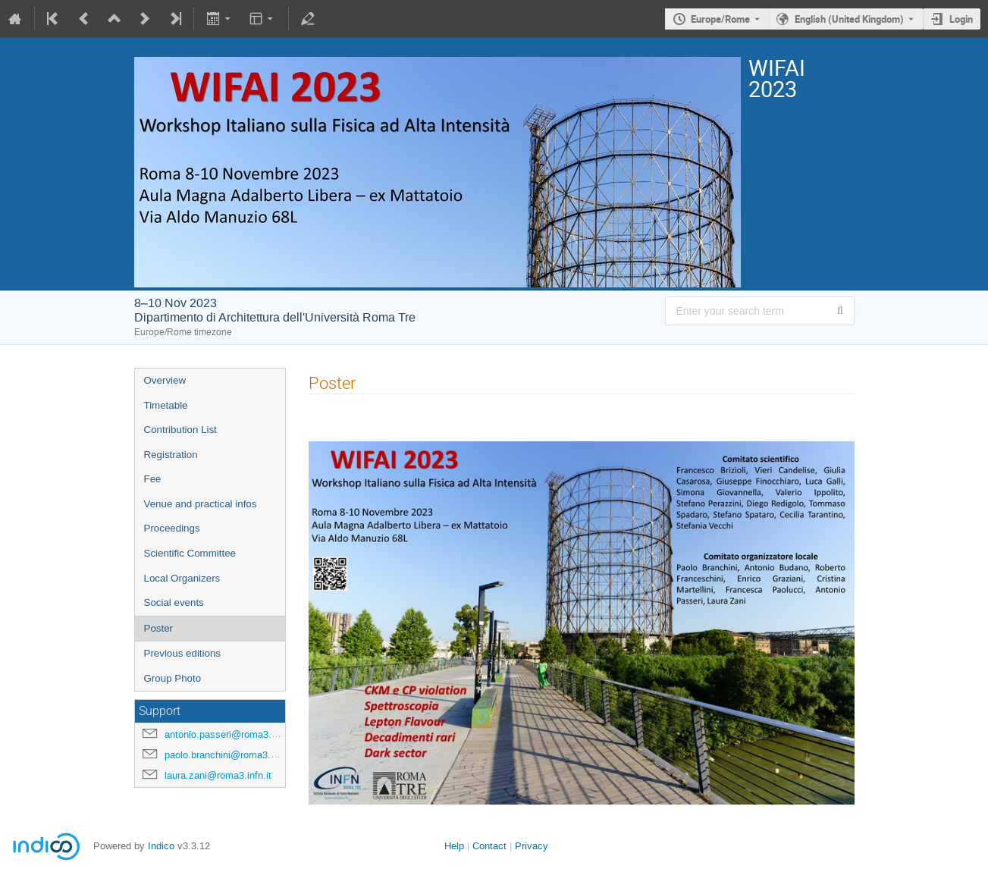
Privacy (531, 845)
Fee (153, 479)
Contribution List (180, 429)
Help (454, 845)
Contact (489, 845)
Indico (161, 845)
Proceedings (172, 528)
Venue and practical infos (200, 504)
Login (961, 19)
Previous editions (182, 653)
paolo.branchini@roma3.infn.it (230, 754)
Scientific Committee (190, 553)
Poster (159, 628)
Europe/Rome (720, 19)
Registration (171, 454)
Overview (165, 380)
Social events (174, 602)
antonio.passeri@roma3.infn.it (230, 734)
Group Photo (173, 678)
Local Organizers (182, 578)
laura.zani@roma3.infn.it (218, 775)
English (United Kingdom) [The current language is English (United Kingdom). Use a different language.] (849, 19)
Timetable (166, 405)
